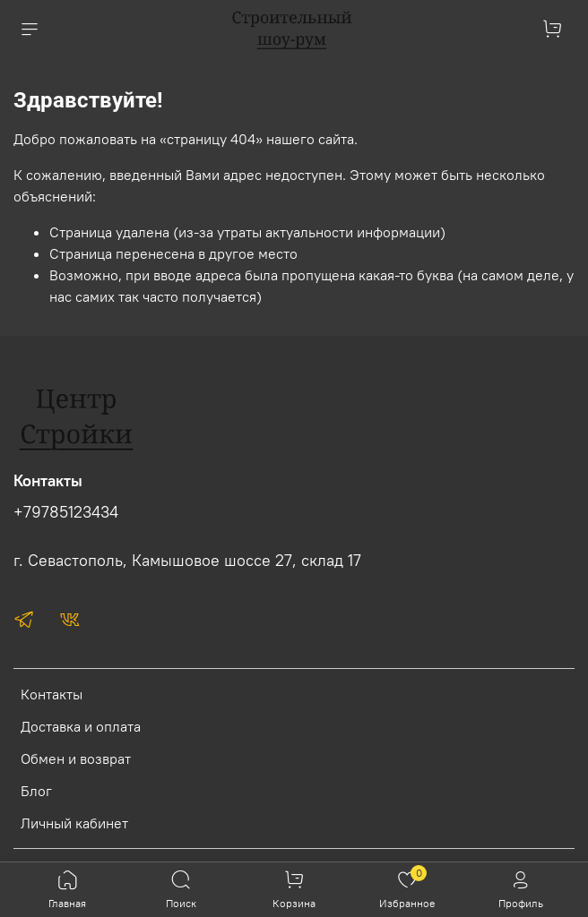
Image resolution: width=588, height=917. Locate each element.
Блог (36, 791)
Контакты (51, 694)
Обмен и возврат (76, 758)
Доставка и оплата (81, 726)
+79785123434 (65, 512)
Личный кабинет (74, 823)
